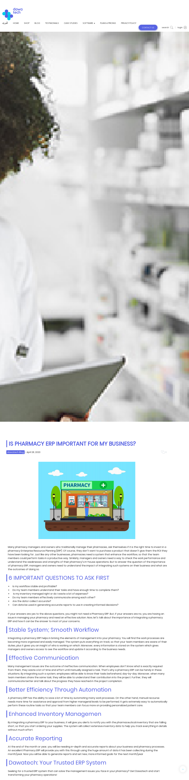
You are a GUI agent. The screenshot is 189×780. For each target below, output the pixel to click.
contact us (148, 27)
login (182, 27)
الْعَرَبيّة (5, 23)
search (167, 27)
